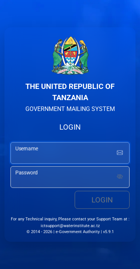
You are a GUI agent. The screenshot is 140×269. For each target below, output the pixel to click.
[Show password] (119, 178)
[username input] (70, 154)
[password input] (70, 178)
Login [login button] (102, 200)
